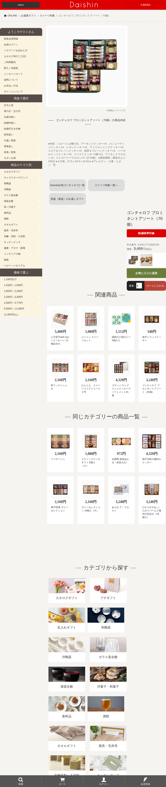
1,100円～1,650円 (13, 285)
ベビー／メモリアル (14, 265)
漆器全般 (8, 201)
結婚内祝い (10, 122)
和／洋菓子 (10, 207)
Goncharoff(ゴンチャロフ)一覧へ (67, 187)
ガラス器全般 (11, 195)
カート (62, 784)
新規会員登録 (11, 38)
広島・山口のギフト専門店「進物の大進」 (83, 763)
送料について (11, 79)
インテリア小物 (12, 254)
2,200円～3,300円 (13, 297)
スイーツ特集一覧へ (106, 185)
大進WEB (145, 5)
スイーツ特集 (47, 15)
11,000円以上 (11, 314)
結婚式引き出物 (12, 128)
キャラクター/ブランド (16, 177)
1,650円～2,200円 (13, 291)
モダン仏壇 (10, 158)
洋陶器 (7, 189)
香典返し (8, 146)
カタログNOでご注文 (15, 56)
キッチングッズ (12, 242)
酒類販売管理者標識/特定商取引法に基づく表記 (69, 741)
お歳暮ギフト (28, 15)
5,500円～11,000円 (14, 308)
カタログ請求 (142, 741)
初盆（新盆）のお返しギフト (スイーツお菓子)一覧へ (68, 201)
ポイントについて (13, 91)
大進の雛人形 (83, 767)
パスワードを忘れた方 (15, 50)
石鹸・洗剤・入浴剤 (14, 236)
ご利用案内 (10, 62)
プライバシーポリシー (115, 741)
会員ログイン (11, 44)
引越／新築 (10, 140)
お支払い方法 (11, 85)
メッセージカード (13, 74)
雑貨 (6, 259)
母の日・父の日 (12, 111)
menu (21, 5)
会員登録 (145, 784)
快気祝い (8, 134)
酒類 (6, 218)
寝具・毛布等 (11, 230)
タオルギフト (11, 224)
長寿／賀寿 (10, 152)
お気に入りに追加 (146, 273)
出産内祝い (10, 117)
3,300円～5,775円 (13, 302)
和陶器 (7, 183)
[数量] (139, 286)
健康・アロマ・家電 (14, 248)
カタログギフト (12, 171)
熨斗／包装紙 (11, 68)
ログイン (104, 784)
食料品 (7, 212)
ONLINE (12, 15)
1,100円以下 (10, 279)
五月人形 (8, 105)
